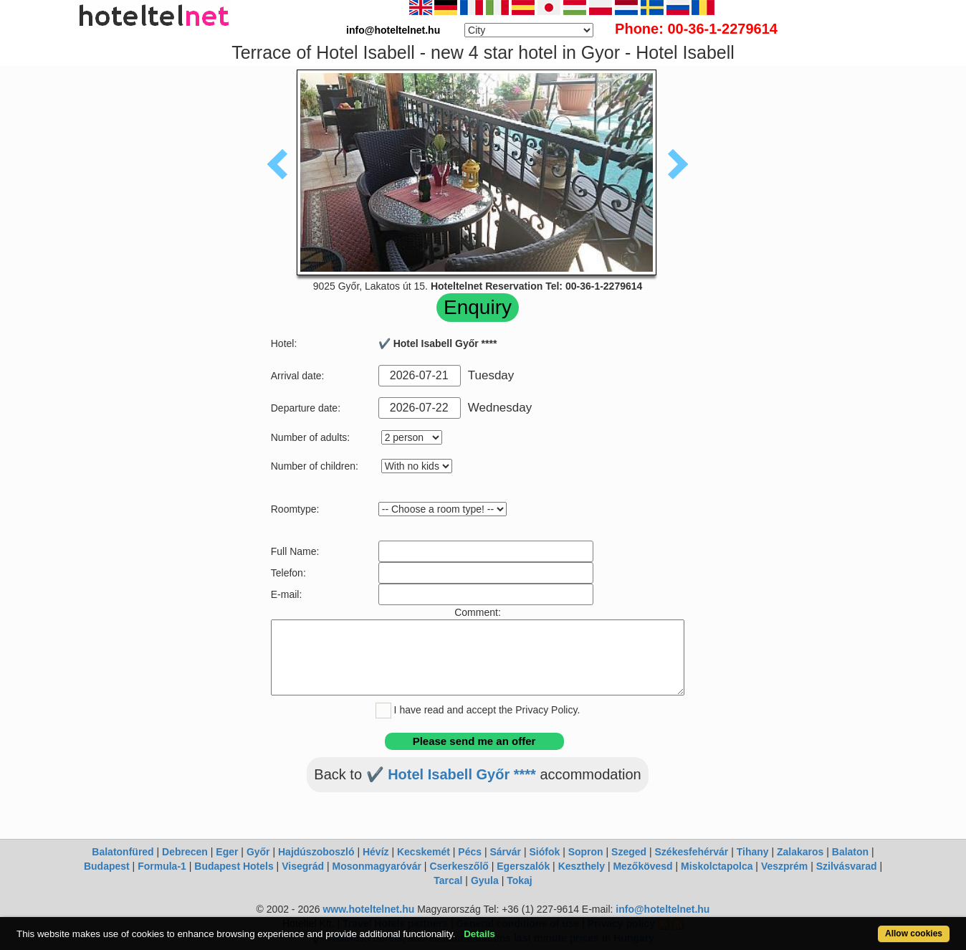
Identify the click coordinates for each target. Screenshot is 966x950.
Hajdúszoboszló (316, 852)
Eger (227, 852)
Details (479, 933)
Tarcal (448, 880)
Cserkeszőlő (458, 866)
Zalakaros (800, 852)
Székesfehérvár (692, 852)
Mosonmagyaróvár (376, 866)
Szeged (628, 852)
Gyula (485, 880)
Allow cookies (913, 933)
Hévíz (376, 852)
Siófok (544, 852)
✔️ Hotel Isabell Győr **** (451, 774)
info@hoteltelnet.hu (662, 909)
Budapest (107, 866)
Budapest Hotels (233, 866)
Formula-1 (162, 866)
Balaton (850, 852)
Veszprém (784, 866)
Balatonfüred (122, 852)
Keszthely (581, 866)
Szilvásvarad (846, 866)
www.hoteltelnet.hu (368, 909)
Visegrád (303, 866)
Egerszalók (523, 866)
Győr (258, 852)
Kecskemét (423, 852)
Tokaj (519, 880)
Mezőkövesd (642, 866)
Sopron (585, 852)
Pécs (470, 852)
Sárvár (505, 852)
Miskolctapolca (716, 866)
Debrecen (185, 852)
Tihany (753, 852)
